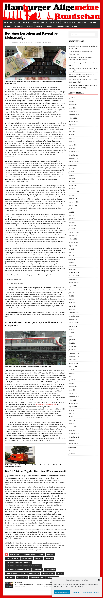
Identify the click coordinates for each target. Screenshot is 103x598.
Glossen (93, 22)
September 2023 (73, 202)
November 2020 (73, 316)
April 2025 (71, 138)
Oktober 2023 (72, 199)
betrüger (50, 554)
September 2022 (73, 242)
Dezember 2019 (73, 353)
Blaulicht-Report (23, 22)
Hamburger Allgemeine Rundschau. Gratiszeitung (24, 566)
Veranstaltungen (63, 26)
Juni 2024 (71, 172)
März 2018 (71, 423)
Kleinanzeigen (19, 26)
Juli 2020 (71, 329)
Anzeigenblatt (15, 554)
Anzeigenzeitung (29, 554)
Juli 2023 (71, 209)
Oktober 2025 (72, 118)
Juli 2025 (71, 128)
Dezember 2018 (73, 393)
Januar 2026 (72, 108)
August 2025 (72, 125)
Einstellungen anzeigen (91, 592)
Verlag (74, 26)
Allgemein (48, 42)
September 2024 (73, 162)
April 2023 (71, 219)
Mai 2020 (71, 336)
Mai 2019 (71, 377)
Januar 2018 (72, 430)
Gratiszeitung (27, 558)
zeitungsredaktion (36, 577)
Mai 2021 (71, 296)
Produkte (50, 26)
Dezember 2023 (73, 192)
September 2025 (73, 121)
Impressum (7, 26)
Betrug (41, 554)
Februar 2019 (72, 387)
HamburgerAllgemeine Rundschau (18, 570)
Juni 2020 (71, 333)
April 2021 (71, 299)
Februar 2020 (72, 346)
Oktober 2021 (72, 279)
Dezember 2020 (73, 313)
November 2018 (73, 397)
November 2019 (73, 356)
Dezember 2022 (73, 232)
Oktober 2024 (72, 158)
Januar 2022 (72, 269)
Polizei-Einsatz (34, 573)
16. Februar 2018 (13, 42)
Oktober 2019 (72, 360)
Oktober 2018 (72, 400)
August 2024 (72, 165)
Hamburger (49, 558)
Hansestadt (37, 570)
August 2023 (72, 205)
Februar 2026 (72, 105)
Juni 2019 (71, 373)
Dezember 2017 (73, 434)
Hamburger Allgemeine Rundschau (18, 562)
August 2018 (72, 407)
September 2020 (73, 323)
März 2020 (71, 343)
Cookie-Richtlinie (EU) (40, 22)
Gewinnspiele (82, 22)
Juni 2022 (71, 252)
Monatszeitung (12, 573)
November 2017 (73, 437)
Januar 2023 (72, 229)
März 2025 (71, 141)
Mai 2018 (71, 417)
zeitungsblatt (22, 577)
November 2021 (73, 276)
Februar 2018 (72, 427)
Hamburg (38, 558)
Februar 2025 (72, 145)
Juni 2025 (71, 131)
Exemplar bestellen (68, 22)
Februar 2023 (72, 225)
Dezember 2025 (73, 111)
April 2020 (71, 340)
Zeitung (60, 573)
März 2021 (71, 303)
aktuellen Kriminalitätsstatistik (46, 404)
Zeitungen (10, 577)
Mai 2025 (71, 135)
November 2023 (73, 195)
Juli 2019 (71, 370)
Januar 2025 (72, 148)
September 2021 (73, 283)
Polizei (23, 573)
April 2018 (71, 420)
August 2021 (72, 286)
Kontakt (30, 26)
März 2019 (71, 383)
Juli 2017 (71, 450)
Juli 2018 (71, 410)
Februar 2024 (72, 185)
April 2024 (71, 178)
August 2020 (72, 326)
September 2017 (73, 444)
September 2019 (73, 363)
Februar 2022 (72, 266)
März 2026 (71, 101)
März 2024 (71, 182)
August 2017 (72, 447)
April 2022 (71, 259)
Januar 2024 (72, 189)
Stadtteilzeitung (48, 573)
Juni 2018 (71, 413)
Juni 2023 (71, 212)
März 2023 (71, 222)
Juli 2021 (71, 289)
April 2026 (71, 98)
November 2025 (73, 115)
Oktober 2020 (72, 319)
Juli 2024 (71, 168)
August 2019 (72, 366)
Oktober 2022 (72, 239)
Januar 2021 (72, 309)
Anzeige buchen (9, 22)
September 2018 (73, 403)
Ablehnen (76, 592)
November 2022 (73, 235)
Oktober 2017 (72, 440)
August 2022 (72, 246)
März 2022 (71, 262)
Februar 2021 (72, 306)
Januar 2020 (72, 350)
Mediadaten (40, 26)
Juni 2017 (71, 454)
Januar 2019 (72, 390)
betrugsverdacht (12, 558)
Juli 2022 (71, 249)
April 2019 (71, 380)
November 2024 (73, 155)
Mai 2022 (71, 256)
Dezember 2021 (73, 272)
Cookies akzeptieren (62, 592)
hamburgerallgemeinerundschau (31, 42)
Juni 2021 (71, 293)
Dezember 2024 (73, 152)
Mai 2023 (71, 215)
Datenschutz (54, 22)
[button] (99, 580)
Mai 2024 (71, 175)
